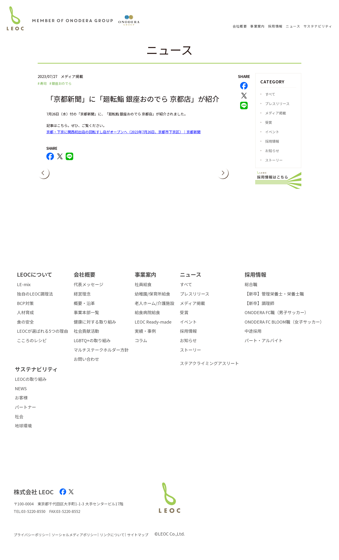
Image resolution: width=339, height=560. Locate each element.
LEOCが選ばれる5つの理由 (42, 336)
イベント (272, 131)
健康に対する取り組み (95, 327)
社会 (19, 421)
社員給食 (143, 289)
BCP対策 (25, 308)
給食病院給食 (147, 317)
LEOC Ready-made (153, 327)
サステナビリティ (317, 26)
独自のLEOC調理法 (35, 299)
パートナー (25, 412)
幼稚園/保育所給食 (152, 299)
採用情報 (275, 26)
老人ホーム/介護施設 (154, 308)
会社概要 (240, 26)
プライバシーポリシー (31, 539)
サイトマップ (137, 539)
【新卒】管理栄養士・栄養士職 (274, 299)
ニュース (293, 26)
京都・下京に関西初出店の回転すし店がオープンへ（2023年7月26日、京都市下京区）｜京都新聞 (123, 131)
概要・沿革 (84, 308)
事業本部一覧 (86, 317)
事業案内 (257, 26)
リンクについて (112, 539)
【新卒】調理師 (259, 308)
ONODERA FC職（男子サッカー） (277, 317)
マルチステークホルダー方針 (101, 355)
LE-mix (24, 289)
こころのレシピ (32, 345)
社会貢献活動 (86, 336)
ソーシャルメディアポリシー (74, 539)
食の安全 (25, 327)
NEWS (21, 393)
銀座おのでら (62, 83)
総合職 (251, 289)
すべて (270, 94)
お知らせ (272, 150)
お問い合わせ (86, 364)
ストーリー (274, 160)
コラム (141, 345)
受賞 (268, 122)
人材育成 (25, 317)
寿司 (43, 83)
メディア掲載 (275, 112)
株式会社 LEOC (34, 497)
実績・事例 (145, 336)
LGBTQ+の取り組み (92, 345)
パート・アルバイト (264, 345)
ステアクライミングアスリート (209, 368)
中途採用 (253, 336)
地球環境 (23, 431)
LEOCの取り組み (31, 384)
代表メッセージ (88, 289)
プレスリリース (277, 103)
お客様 (21, 403)
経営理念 (82, 299)
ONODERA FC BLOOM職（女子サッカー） (284, 327)
